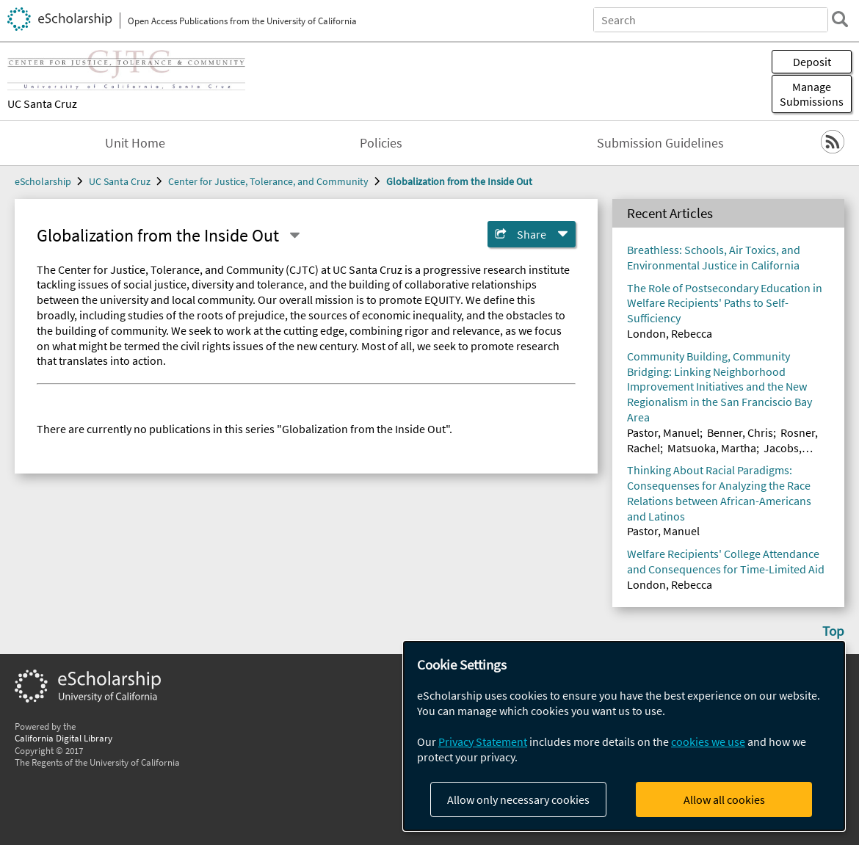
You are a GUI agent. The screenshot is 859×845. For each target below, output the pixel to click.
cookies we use (708, 741)
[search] (840, 19)
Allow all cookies (724, 799)
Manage (812, 94)
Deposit (812, 61)
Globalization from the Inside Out (459, 181)
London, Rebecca (669, 333)
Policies (381, 143)
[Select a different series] (294, 235)
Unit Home (135, 143)
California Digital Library (63, 738)
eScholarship (43, 181)
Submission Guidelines (660, 143)
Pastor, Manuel (663, 432)
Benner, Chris (740, 432)
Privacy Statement (482, 741)
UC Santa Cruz (42, 103)
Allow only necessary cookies (518, 799)
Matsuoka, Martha (711, 447)
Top (833, 630)
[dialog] (624, 736)
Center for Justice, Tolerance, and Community (268, 181)
